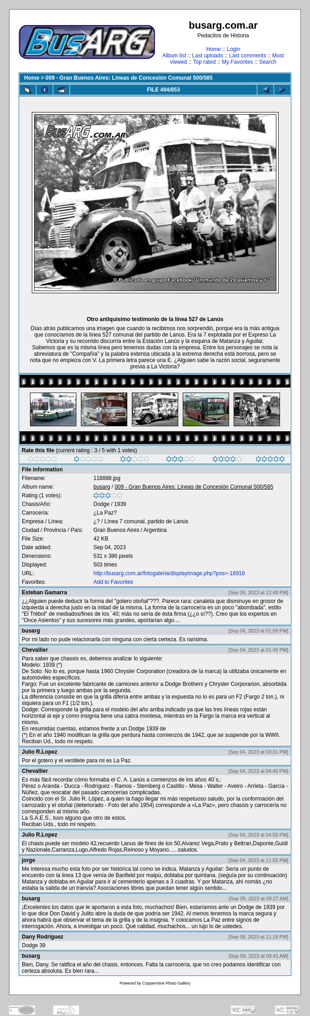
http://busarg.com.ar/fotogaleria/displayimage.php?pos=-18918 (169, 573)
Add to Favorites (113, 582)
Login (233, 49)
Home (213, 49)
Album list (174, 55)
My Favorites (237, 62)
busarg (101, 487)
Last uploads (207, 55)
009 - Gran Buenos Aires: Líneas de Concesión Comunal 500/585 (129, 78)
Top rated (204, 62)
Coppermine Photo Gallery (166, 983)
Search (267, 62)
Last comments (247, 55)
